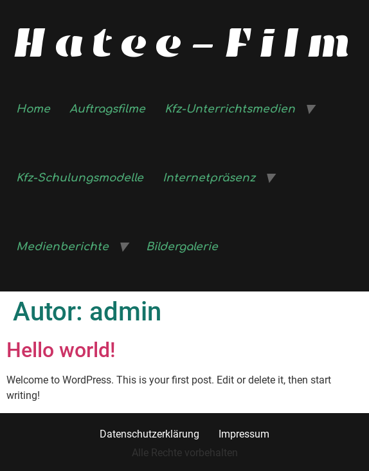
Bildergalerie (182, 247)
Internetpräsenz (209, 178)
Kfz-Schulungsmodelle (79, 178)
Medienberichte (62, 247)
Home (33, 109)
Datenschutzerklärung (149, 434)
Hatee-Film (185, 42)
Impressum (244, 434)
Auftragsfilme (107, 109)
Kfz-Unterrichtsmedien (230, 109)
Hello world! (61, 350)
